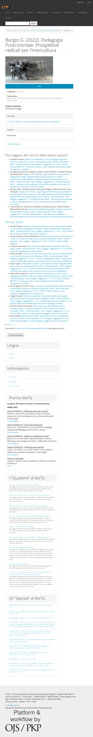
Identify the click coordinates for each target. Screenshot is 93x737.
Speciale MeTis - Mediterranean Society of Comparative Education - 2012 (31, 606)
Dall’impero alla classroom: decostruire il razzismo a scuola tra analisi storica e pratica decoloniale (41, 237)
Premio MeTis (82, 12)
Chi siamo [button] (56, 12)
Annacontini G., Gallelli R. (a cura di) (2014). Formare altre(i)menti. (30, 495)
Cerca (33, 23)
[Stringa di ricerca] (17, 23)
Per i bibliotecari (14, 386)
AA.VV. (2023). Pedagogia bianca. (19, 564)
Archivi (15, 30)
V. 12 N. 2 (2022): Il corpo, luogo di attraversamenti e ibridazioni (41, 30)
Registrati (80, 2)
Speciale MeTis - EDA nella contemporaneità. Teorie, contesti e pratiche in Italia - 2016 (32, 613)
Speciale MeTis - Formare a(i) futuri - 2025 (22, 659)
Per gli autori (13, 381)
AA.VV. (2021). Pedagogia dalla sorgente (21, 548)
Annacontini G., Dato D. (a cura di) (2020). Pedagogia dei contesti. (29, 537)
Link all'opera (12, 421)
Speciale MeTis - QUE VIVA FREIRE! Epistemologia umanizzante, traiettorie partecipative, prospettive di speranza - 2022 (29, 647)
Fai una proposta (16, 335)
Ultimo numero (18, 12)
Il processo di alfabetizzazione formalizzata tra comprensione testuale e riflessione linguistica (41, 287)
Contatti (8, 18)
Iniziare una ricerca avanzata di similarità (31, 328)
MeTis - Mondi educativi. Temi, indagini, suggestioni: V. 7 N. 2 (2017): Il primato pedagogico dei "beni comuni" (41, 249)
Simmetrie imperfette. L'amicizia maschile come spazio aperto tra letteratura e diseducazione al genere (39, 297)
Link (9, 466)
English (11, 354)
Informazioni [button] (69, 12)
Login (89, 2)
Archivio (30, 12)
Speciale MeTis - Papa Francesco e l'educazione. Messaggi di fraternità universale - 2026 (31, 671)
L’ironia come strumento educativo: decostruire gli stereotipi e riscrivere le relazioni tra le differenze (41, 254)
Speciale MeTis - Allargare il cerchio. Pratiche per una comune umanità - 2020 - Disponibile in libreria (32, 640)
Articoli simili (14, 222)
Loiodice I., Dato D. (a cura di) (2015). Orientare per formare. (28, 506)
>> (14, 324)
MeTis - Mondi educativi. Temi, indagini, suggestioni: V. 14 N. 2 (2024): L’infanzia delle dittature (40, 241)
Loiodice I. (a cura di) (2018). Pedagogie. (21, 527)
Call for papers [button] (42, 12)
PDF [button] (39, 86)
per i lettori (12, 377)
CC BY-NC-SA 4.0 (14, 144)
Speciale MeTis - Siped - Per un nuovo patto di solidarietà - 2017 (29, 618)
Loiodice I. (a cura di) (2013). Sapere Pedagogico (24, 485)
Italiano (11, 358)
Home (7, 12)
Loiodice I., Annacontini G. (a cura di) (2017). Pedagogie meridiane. (30, 516)
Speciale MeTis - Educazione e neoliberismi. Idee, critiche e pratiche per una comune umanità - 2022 (28, 653)
